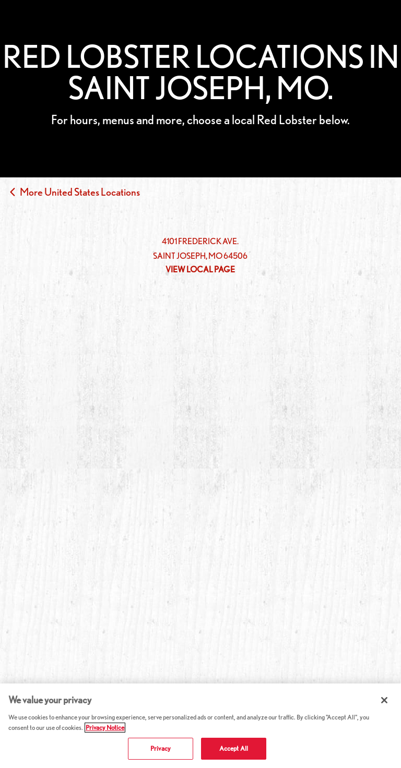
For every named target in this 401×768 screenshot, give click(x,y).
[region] (200, 725)
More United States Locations (80, 192)
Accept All (233, 748)
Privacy (160, 748)
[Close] (384, 700)
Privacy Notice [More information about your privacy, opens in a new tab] (105, 727)
